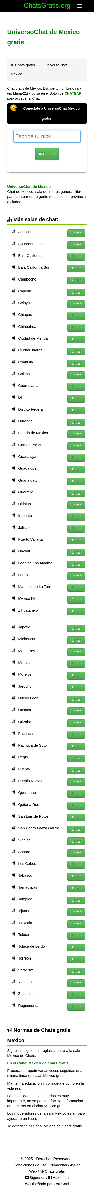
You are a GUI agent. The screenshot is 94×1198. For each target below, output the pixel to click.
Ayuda (75, 1165)
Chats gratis (25, 65)
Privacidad (58, 1165)
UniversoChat (56, 65)
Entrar (76, 233)
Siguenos (35, 1177)
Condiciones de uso (29, 1165)
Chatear (47, 154)
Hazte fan (58, 1177)
